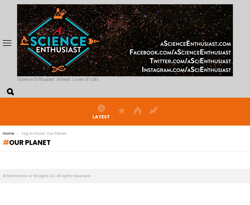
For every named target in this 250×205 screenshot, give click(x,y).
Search (10, 92)
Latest (101, 112)
